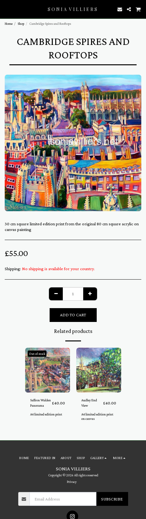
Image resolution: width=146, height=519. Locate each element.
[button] (7, 9)
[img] (47, 370)
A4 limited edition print (46, 414)
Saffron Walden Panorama (40, 402)
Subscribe (112, 498)
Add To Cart (73, 314)
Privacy (72, 482)
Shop (21, 23)
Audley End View (89, 402)
